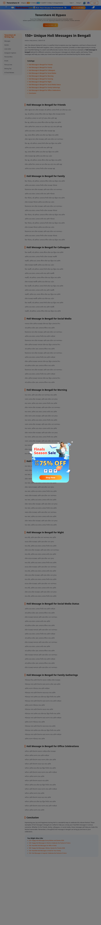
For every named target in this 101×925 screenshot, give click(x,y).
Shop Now (50, 477)
